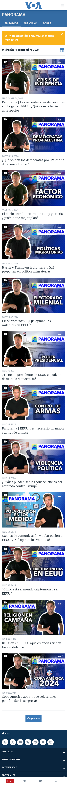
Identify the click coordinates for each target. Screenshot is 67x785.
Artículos (30, 23)
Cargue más (33, 718)
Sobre (47, 23)
